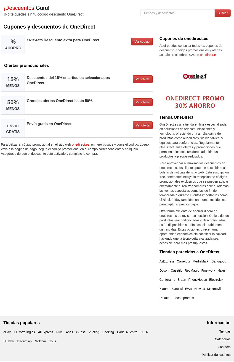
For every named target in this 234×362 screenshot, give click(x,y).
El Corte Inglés (24, 332)
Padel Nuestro (127, 332)
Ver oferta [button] (143, 79)
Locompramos (184, 298)
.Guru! (26, 8)
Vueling (94, 332)
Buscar (223, 13)
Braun (182, 279)
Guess (80, 332)
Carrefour (183, 261)
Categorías (223, 339)
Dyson (164, 270)
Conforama (167, 279)
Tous (52, 341)
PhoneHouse (197, 279)
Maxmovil (214, 289)
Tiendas (225, 331)
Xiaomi (164, 289)
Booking (108, 332)
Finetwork (208, 270)
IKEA (144, 332)
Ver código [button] (141, 41)
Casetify (176, 270)
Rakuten (165, 298)
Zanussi (177, 289)
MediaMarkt (201, 261)
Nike (59, 332)
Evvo (188, 289)
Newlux (199, 289)
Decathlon (24, 341)
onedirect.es (80, 144)
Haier (221, 270)
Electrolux (216, 279)
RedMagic (192, 270)
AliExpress (167, 261)
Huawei (8, 341)
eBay (7, 332)
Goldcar (40, 341)
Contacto (224, 347)
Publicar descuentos (216, 355)
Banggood (219, 261)
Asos (69, 332)
